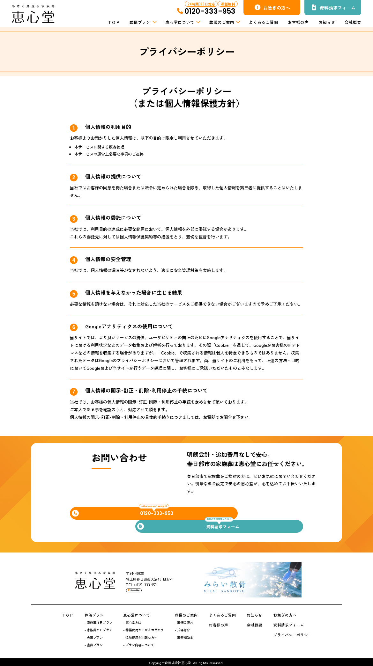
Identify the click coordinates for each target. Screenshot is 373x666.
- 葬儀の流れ (184, 620)
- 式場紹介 (182, 628)
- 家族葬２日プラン (98, 628)
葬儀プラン (142, 22)
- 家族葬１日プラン (98, 620)
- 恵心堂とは (132, 620)
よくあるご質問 (263, 22)
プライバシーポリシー (292, 632)
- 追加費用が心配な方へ (140, 635)
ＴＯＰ (114, 22)
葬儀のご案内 (224, 22)
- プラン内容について (138, 643)
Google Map (143, 590)
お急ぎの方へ (272, 7)
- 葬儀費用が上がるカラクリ (143, 628)
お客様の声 (298, 22)
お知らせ (326, 22)
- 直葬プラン (94, 643)
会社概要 (353, 22)
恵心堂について (182, 22)
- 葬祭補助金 (184, 635)
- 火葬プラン (94, 635)
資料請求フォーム (333, 7)
